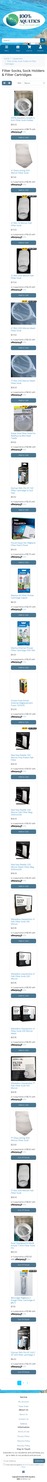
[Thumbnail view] (4, 83)
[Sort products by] (33, 83)
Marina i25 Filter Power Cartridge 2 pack (22, 596)
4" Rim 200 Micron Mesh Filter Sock (23, 329)
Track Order (24, 1406)
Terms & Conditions (28, 1465)
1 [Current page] (19, 1383)
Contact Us (23, 1419)
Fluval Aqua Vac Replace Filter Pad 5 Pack (23, 544)
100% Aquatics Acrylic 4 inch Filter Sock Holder (23, 119)
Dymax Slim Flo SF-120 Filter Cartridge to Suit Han (22, 490)
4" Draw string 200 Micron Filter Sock (20, 171)
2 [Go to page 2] (23, 1383)
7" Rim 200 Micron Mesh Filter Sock (23, 382)
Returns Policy (23, 1441)
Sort (19, 83)
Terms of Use (23, 1432)
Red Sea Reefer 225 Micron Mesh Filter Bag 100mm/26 (22, 867)
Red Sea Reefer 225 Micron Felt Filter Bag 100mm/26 (21, 812)
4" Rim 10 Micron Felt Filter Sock (21, 224)
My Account (23, 1402)
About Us (23, 1414)
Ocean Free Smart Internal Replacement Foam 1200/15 (22, 703)
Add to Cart (24, 137)
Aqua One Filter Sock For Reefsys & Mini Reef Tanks (23, 435)
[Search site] (42, 40)
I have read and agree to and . (23, 1466)
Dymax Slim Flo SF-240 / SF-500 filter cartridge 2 (23, 1353)
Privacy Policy (23, 1436)
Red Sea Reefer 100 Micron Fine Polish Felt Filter (22, 757)
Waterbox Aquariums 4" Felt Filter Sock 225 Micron (23, 976)
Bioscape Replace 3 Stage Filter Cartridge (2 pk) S (23, 1300)
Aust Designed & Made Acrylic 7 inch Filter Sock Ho (23, 1245)
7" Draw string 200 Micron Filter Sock (20, 1139)
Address (23, 1424)
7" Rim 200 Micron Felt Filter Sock (22, 1191)
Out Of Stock (23, 1157)
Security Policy (23, 1446)
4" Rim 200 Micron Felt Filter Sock (22, 276)
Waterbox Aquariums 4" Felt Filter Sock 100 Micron (23, 921)
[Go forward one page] (27, 1383)
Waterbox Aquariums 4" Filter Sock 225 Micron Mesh (23, 1031)
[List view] (9, 83)
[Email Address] (17, 1461)
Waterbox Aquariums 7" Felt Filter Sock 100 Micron (23, 1085)
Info (24, 132)
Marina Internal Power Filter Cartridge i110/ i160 (23, 649)
